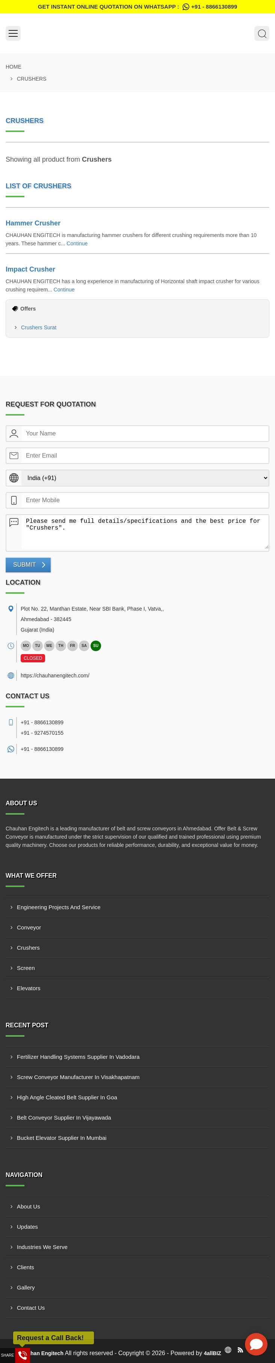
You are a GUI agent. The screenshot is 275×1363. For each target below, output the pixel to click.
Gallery (26, 1287)
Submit (24, 564)
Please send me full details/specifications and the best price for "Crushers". (145, 532)
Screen (26, 968)
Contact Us (31, 1307)
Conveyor (29, 927)
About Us (28, 1206)
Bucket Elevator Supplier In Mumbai (61, 1138)
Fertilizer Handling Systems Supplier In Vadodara (78, 1057)
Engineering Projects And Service (59, 907)
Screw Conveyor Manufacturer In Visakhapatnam (78, 1077)
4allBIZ (212, 1353)
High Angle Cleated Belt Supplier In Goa (67, 1097)
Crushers (28, 947)
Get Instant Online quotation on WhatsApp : (137, 7)
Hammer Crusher (33, 223)
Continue (77, 243)
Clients (25, 1267)
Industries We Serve (42, 1247)
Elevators (29, 988)
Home (13, 67)
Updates (27, 1226)
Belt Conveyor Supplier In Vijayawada (64, 1117)
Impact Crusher (30, 269)
